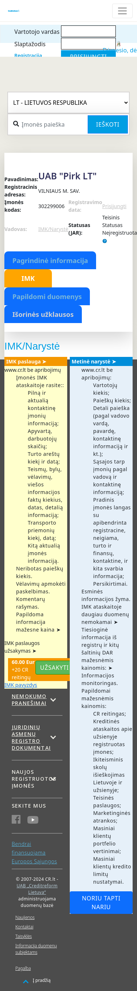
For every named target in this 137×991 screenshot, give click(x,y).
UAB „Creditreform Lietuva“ (36, 889)
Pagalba (23, 968)
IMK (28, 278)
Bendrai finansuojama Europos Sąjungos (34, 852)
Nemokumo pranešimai (29, 700)
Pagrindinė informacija (50, 260)
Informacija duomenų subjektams (36, 949)
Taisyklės (23, 936)
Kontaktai (24, 927)
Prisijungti (114, 206)
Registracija (28, 55)
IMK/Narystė (53, 229)
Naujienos (25, 917)
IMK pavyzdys (20, 684)
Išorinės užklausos (43, 314)
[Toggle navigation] (122, 11)
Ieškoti (107, 124)
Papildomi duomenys (47, 296)
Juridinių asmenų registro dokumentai (31, 737)
